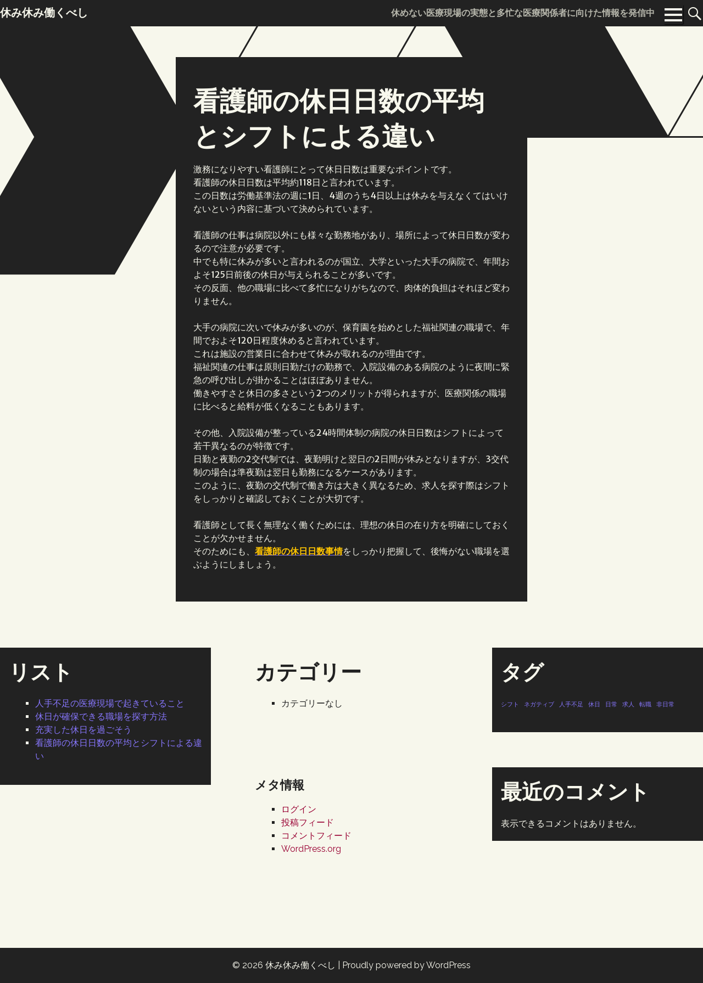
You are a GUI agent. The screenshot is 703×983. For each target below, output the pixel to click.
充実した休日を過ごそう (83, 729)
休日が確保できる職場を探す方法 (101, 716)
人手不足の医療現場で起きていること (110, 703)
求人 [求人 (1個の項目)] (628, 704)
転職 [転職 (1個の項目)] (645, 704)
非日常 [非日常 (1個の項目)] (665, 704)
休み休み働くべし (300, 965)
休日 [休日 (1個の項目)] (594, 704)
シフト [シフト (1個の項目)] (510, 704)
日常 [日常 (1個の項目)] (611, 704)
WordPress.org (311, 849)
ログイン (298, 809)
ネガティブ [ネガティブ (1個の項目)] (539, 704)
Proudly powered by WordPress (406, 965)
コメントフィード (316, 835)
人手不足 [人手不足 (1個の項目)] (571, 704)
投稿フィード (307, 822)
